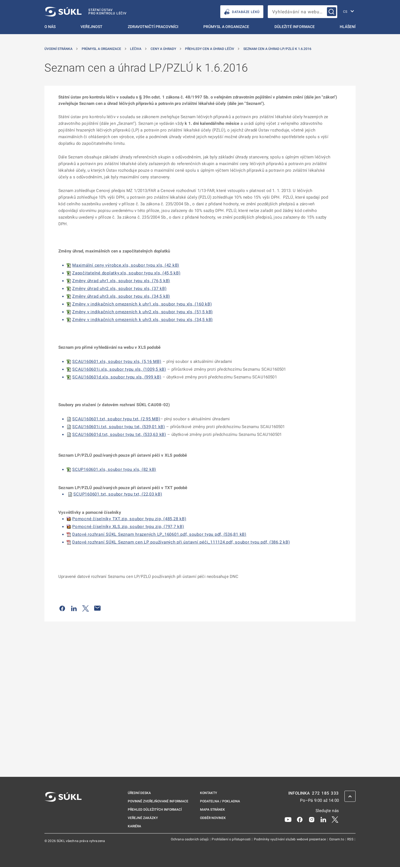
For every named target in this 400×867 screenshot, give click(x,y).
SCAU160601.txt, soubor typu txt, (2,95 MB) (116, 418)
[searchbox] (302, 11)
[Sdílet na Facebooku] (62, 608)
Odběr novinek (213, 818)
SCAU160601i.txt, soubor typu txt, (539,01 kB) (118, 426)
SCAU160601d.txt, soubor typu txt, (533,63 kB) (119, 434)
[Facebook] (300, 819)
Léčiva (135, 49)
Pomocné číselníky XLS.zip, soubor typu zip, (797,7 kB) (128, 526)
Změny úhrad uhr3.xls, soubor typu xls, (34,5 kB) (121, 296)
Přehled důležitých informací (155, 810)
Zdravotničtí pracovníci (153, 26)
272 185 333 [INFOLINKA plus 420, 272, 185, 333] (325, 793)
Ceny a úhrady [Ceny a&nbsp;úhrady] (163, 49)
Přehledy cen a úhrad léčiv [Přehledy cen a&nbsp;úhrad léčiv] (209, 49)
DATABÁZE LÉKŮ (242, 12)
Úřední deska (139, 793)
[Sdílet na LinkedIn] (74, 608)
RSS (350, 839)
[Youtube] (288, 819)
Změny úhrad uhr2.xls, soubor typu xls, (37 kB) (119, 288)
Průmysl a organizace (226, 26)
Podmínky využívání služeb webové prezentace (290, 839)
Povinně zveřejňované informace (158, 801)
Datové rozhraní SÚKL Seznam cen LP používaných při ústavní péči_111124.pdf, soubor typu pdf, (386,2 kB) (181, 542)
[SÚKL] (85, 11)
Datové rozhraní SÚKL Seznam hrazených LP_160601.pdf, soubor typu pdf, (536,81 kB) (159, 534)
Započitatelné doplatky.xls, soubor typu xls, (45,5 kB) (126, 273)
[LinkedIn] (323, 819)
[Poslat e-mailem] (97, 608)
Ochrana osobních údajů (190, 839)
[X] (335, 819)
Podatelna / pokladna (220, 801)
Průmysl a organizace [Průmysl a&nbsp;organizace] (101, 49)
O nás (50, 26)
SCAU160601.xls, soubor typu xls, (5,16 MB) (116, 361)
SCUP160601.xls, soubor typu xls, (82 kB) (114, 469)
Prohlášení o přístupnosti (231, 839)
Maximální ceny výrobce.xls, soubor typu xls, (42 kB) (125, 265)
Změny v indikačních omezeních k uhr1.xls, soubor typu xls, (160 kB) (142, 304)
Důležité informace (294, 26)
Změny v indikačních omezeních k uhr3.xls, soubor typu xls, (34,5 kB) (142, 319)
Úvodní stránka (58, 49)
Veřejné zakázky (143, 818)
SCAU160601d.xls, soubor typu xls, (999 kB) (116, 377)
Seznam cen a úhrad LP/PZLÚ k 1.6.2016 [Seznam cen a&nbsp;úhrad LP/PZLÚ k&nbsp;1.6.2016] (277, 49)
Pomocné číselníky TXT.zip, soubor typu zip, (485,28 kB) (129, 518)
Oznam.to (337, 839)
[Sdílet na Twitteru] (85, 608)
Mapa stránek (212, 810)
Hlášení (348, 26)
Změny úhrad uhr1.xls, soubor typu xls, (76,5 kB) (121, 280)
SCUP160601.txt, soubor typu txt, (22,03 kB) (117, 494)
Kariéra (134, 826)
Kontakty (208, 793)
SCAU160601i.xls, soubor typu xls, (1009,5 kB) (119, 369)
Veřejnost (91, 26)
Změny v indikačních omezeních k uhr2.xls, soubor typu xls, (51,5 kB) (142, 311)
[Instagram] (312, 819)
